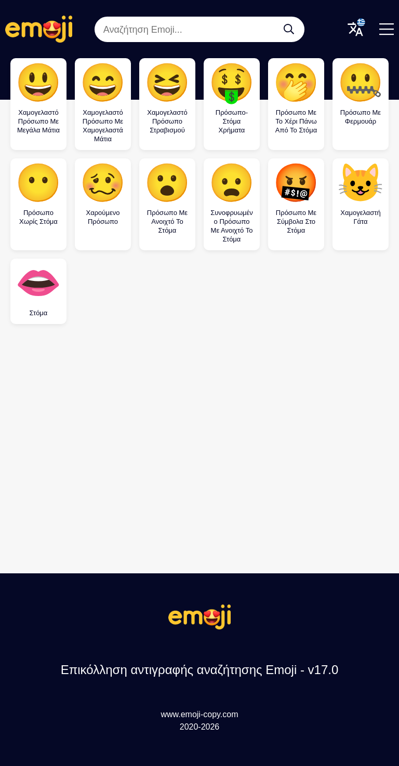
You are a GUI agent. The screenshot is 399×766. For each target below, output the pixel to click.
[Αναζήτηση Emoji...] (289, 29)
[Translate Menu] (355, 29)
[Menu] (386, 29)
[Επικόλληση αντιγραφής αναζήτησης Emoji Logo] (199, 626)
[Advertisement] (199, 417)
